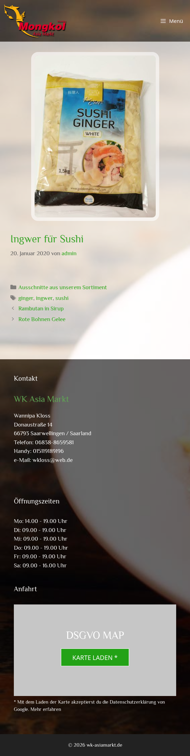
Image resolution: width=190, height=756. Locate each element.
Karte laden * (95, 657)
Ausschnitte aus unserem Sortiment (62, 287)
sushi (62, 298)
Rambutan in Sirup (41, 308)
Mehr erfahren (45, 709)
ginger (25, 298)
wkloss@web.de (53, 460)
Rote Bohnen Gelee (41, 319)
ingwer (44, 298)
